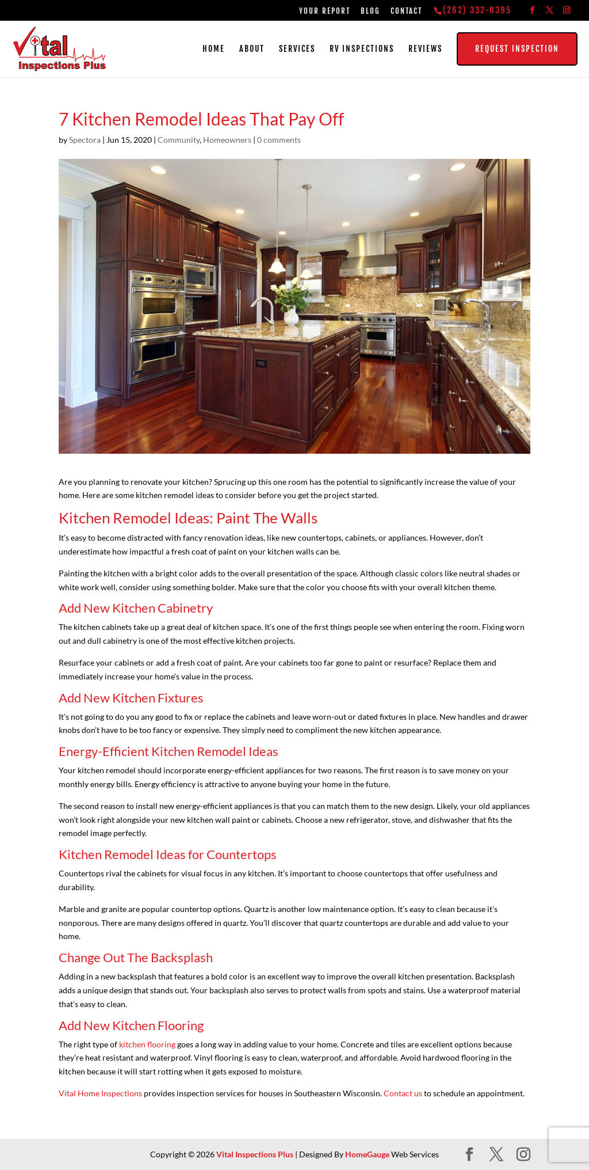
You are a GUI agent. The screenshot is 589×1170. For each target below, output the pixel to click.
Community (179, 140)
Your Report (324, 11)
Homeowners (227, 140)
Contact (406, 11)
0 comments (279, 140)
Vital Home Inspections (100, 1093)
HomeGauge (367, 1154)
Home (213, 49)
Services (297, 49)
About (252, 49)
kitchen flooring (147, 1044)
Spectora (85, 140)
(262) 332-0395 (477, 10)
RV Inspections (362, 49)
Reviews (425, 49)
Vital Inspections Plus (254, 1154)
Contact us (403, 1093)
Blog (370, 11)
